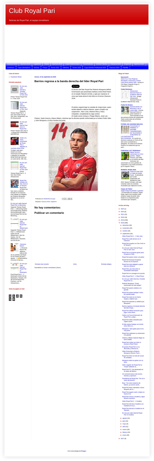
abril (124, 426)
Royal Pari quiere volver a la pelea (133, 257)
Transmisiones (88, 64)
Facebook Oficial (16, 77)
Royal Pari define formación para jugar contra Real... (132, 311)
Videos (46, 64)
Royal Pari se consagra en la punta (133, 273)
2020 (122, 217)
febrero (125, 432)
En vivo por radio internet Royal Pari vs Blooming (19, 204)
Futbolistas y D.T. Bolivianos (130, 150)
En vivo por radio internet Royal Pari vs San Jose (24, 105)
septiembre (126, 233)
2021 (122, 214)
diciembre (126, 225)
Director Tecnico (101, 64)
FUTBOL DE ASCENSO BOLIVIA (132, 124)
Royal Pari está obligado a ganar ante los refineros (132, 265)
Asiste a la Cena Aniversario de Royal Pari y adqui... (132, 316)
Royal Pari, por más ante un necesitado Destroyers (131, 269)
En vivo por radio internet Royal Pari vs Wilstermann (24, 224)
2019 (122, 220)
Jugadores (37, 64)
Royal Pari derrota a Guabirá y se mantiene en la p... (132, 405)
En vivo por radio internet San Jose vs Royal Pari (23, 125)
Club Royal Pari (32, 10)
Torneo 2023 (76, 68)
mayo (124, 424)
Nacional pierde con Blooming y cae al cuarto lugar (136, 108)
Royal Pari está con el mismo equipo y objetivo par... (131, 298)
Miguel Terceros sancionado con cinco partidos (136, 154)
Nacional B (124, 77)
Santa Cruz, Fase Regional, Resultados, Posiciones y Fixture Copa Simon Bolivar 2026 (131, 80)
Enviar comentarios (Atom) (52, 267)
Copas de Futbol (126, 189)
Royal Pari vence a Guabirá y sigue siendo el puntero (133, 397)
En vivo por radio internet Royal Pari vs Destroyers (23, 268)
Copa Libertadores (24, 68)
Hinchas (36, 68)
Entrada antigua (106, 264)
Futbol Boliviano (126, 89)
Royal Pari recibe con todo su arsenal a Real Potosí (131, 343)
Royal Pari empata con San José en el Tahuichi (24, 183)
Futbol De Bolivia (127, 105)
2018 (122, 223)
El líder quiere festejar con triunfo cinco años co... (132, 325)
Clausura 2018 (12, 64)
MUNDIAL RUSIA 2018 (128, 170)
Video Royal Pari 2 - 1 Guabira (132, 401)
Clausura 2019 (116, 64)
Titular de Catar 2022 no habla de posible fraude (136, 173)
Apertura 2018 (57, 64)
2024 (122, 209)
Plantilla (125, 68)
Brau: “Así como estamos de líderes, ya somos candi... (131, 384)
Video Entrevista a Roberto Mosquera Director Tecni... (131, 352)
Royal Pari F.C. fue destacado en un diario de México (132, 370)
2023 (122, 211)
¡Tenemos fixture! (23, 245)
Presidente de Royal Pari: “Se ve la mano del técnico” (133, 379)
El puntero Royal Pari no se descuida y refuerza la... (131, 347)
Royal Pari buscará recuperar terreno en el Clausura (131, 260)
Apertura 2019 (25, 64)
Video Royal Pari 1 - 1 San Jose (132, 236)
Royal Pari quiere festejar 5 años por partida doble (132, 293)
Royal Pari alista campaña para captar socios (132, 320)
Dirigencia (127, 64)
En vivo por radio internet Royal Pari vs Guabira (132, 414)
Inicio (75, 264)
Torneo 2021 (55, 68)
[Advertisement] (75, 43)
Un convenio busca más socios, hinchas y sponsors (132, 375)
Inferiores (66, 68)
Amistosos (10, 68)
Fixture (45, 68)
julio (124, 421)
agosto (125, 418)
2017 (122, 438)
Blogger (83, 451)
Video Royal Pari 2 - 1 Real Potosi (133, 276)
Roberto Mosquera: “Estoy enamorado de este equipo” (131, 284)
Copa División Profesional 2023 (95, 68)
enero (125, 435)
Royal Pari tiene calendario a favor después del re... (133, 388)
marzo (125, 429)
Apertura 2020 (139, 64)
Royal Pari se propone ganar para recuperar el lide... (133, 253)
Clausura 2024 (114, 68)
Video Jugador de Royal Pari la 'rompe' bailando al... (132, 365)
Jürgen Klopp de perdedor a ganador (132, 191)
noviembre (126, 228)
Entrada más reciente (42, 264)
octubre (125, 231)
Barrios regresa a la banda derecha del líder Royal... (133, 307)
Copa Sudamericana (72, 64)
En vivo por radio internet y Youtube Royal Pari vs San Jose (24, 90)
